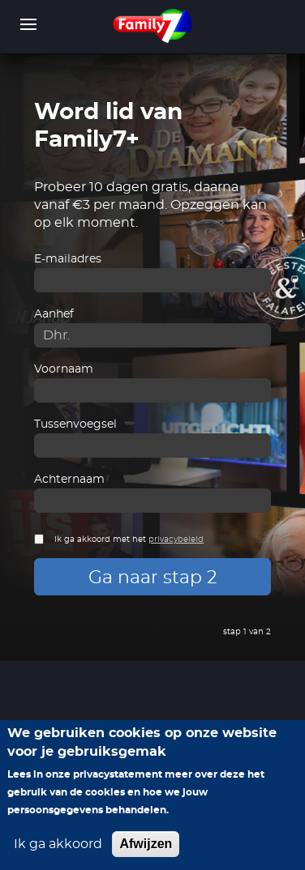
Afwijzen (145, 844)
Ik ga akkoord (58, 844)
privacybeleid (176, 539)
